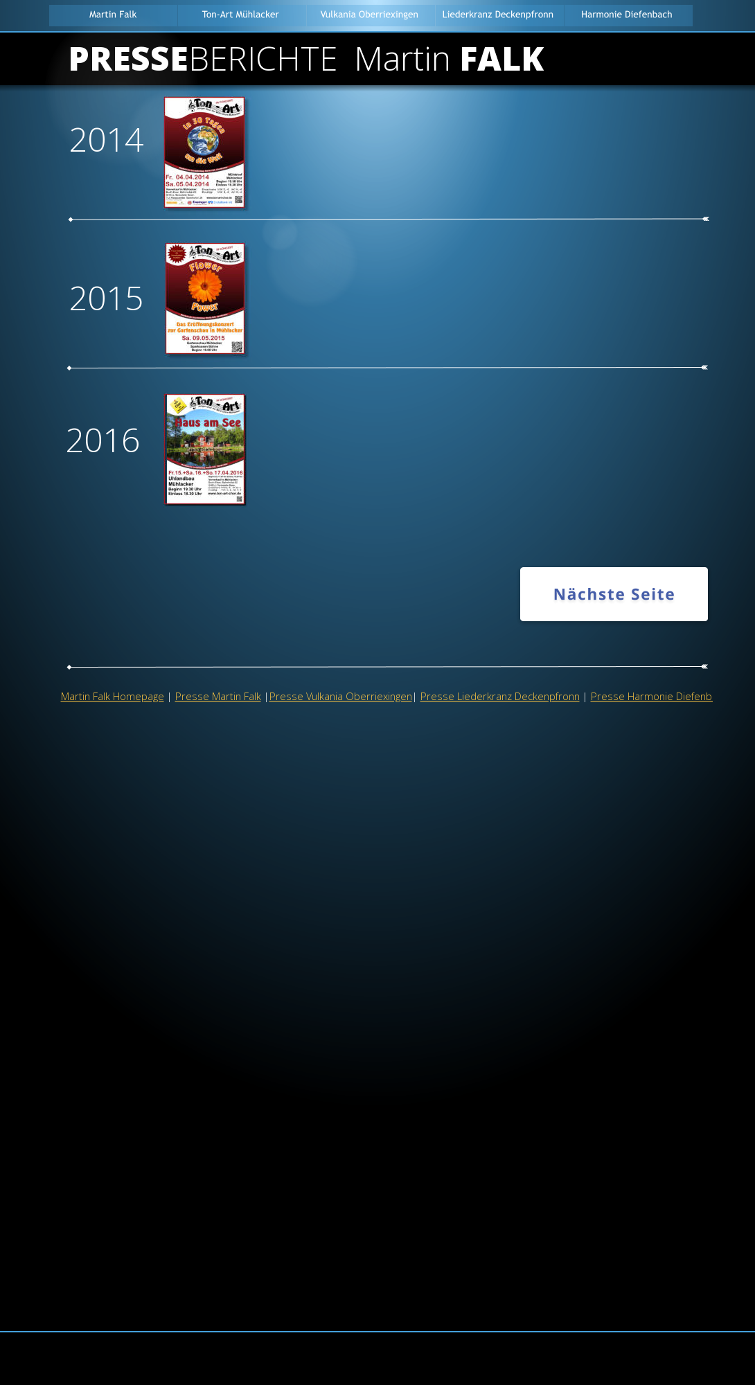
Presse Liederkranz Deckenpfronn (500, 696)
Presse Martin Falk (218, 696)
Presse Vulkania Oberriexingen (340, 696)
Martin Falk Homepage (112, 696)
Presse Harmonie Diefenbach (659, 696)
